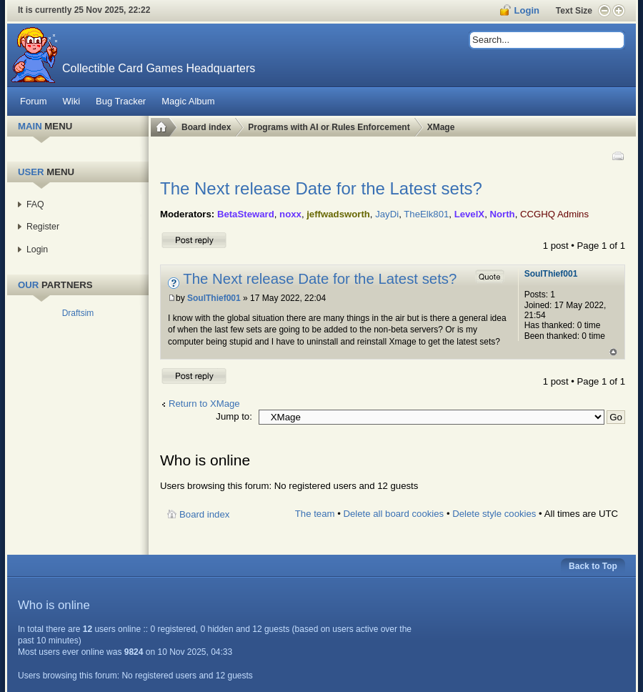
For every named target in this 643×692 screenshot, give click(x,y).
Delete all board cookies (393, 513)
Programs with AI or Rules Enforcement (328, 127)
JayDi (387, 214)
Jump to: (234, 416)
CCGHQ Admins (554, 214)
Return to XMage (204, 403)
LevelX (469, 214)
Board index (206, 127)
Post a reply (194, 240)
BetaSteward (245, 214)
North (502, 214)
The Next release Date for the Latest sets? (321, 188)
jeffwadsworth (338, 214)
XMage (441, 127)
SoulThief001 (214, 298)
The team (315, 513)
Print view (617, 155)
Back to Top (593, 566)
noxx (290, 214)
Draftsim (78, 313)
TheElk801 (426, 214)
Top (613, 352)
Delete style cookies (494, 513)
